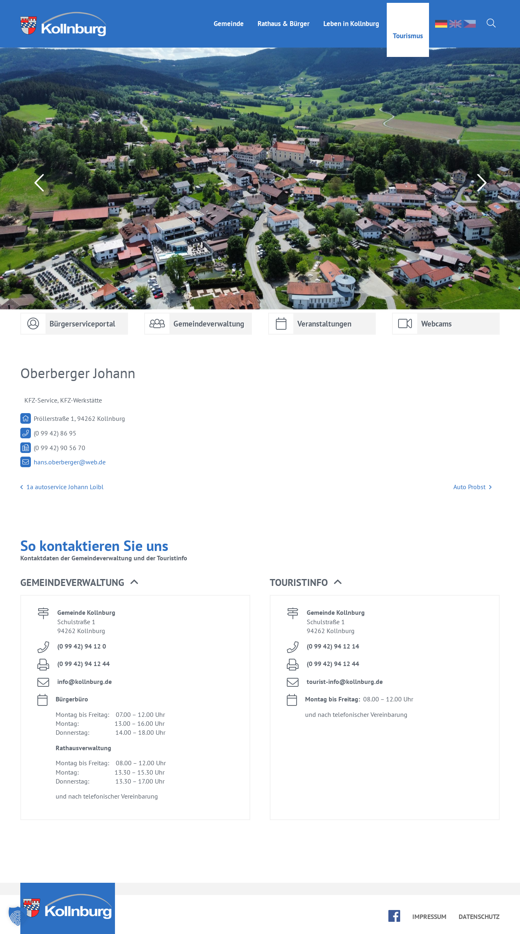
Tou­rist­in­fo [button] (306, 583)
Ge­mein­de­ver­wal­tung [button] (79, 583)
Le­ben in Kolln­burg (351, 20)
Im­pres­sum (429, 916)
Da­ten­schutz (479, 916)
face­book (394, 916)
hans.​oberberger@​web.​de (70, 462)
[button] (18, 916)
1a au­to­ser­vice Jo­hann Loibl (62, 487)
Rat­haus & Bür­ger (284, 20)
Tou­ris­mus (408, 32)
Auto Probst (472, 487)
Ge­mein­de (229, 20)
